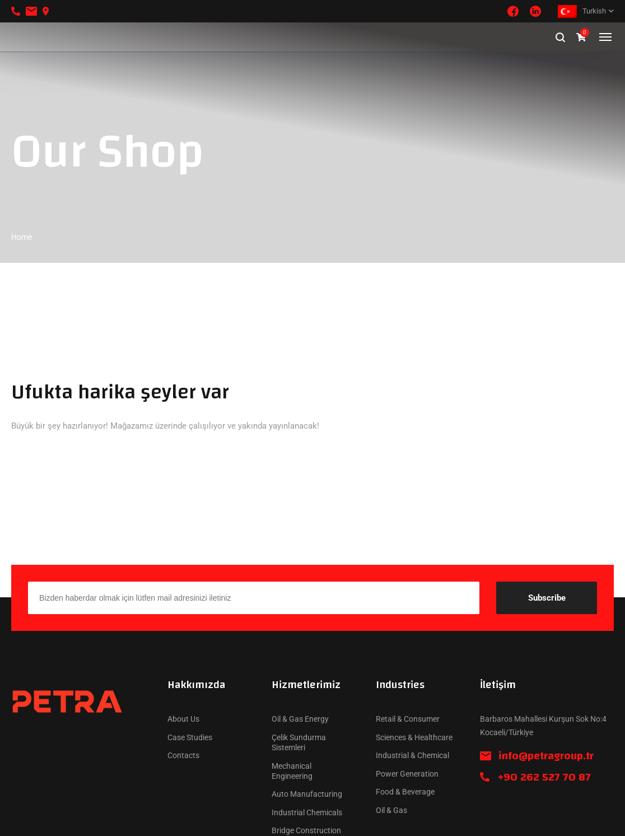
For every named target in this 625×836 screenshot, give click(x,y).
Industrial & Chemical (412, 755)
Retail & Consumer (408, 718)
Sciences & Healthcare (414, 737)
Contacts (183, 755)
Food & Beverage (405, 791)
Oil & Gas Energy (300, 718)
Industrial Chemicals (307, 812)
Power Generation (407, 773)
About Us (183, 718)
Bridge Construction (306, 830)
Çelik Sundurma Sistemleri (299, 742)
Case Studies (189, 737)
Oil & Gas (391, 810)
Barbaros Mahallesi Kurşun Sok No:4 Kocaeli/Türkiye (543, 725)
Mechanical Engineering (292, 771)
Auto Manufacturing (307, 793)
